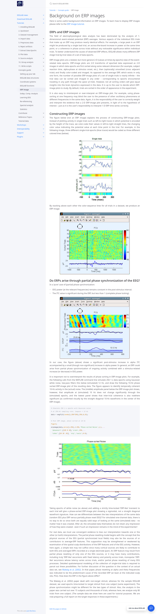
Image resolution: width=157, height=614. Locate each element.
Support (20, 133)
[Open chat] (151, 608)
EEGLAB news (22, 15)
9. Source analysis (26, 58)
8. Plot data (23, 54)
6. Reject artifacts (25, 46)
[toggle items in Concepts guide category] (44, 70)
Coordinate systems (28, 82)
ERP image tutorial (75, 24)
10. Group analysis (26, 62)
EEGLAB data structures (29, 78)
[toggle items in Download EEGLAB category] (44, 19)
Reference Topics (25, 117)
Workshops (21, 125)
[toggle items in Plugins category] (44, 137)
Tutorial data (24, 121)
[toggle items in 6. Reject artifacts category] (44, 47)
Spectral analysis (26, 105)
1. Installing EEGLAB (27, 27)
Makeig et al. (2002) (71, 569)
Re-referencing (26, 101)
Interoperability (23, 129)
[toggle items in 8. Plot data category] (44, 54)
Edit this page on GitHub (58, 609)
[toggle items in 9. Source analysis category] (44, 58)
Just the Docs (31, 611)
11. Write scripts (25, 66)
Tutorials (20, 23)
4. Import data (24, 38)
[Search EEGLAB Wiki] (78, 3)
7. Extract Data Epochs (27, 50)
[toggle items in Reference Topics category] (44, 117)
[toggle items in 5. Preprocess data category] (44, 43)
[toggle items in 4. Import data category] (44, 39)
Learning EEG (25, 97)
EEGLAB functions (27, 86)
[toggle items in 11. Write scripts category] (44, 66)
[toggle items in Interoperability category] (44, 129)
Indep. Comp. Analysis (29, 93)
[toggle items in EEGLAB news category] (44, 15)
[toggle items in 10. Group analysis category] (44, 62)
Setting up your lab (27, 74)
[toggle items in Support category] (44, 133)
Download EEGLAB (24, 19)
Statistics (23, 109)
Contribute (23, 113)
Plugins (20, 136)
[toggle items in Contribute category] (44, 113)
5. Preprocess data (26, 42)
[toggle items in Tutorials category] (44, 23)
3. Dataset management (28, 35)
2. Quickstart (24, 31)
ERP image (24, 89)
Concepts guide (25, 70)
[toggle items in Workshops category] (44, 125)
